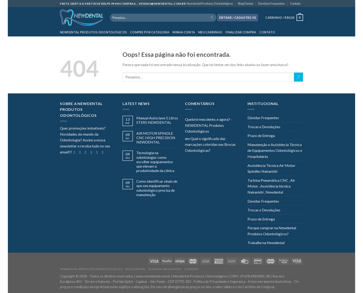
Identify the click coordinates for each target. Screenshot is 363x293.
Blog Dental (245, 3)
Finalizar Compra (240, 32)
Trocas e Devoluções (263, 126)
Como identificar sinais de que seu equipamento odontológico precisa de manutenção (156, 188)
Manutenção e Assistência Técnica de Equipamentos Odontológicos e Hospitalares (274, 150)
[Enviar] (298, 77)
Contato (295, 3)
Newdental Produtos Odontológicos (210, 3)
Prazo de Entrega (261, 135)
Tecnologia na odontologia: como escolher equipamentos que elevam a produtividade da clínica (155, 161)
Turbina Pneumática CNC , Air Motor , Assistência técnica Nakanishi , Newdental (271, 186)
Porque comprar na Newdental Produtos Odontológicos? (271, 231)
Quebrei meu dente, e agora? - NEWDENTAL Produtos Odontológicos (208, 125)
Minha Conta (183, 32)
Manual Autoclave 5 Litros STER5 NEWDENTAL (157, 120)
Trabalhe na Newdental (266, 242)
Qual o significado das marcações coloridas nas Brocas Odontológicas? (210, 144)
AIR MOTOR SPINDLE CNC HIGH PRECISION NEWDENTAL (155, 137)
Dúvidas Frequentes (271, 3)
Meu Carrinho (210, 32)
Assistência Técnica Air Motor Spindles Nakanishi (271, 168)
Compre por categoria (149, 32)
